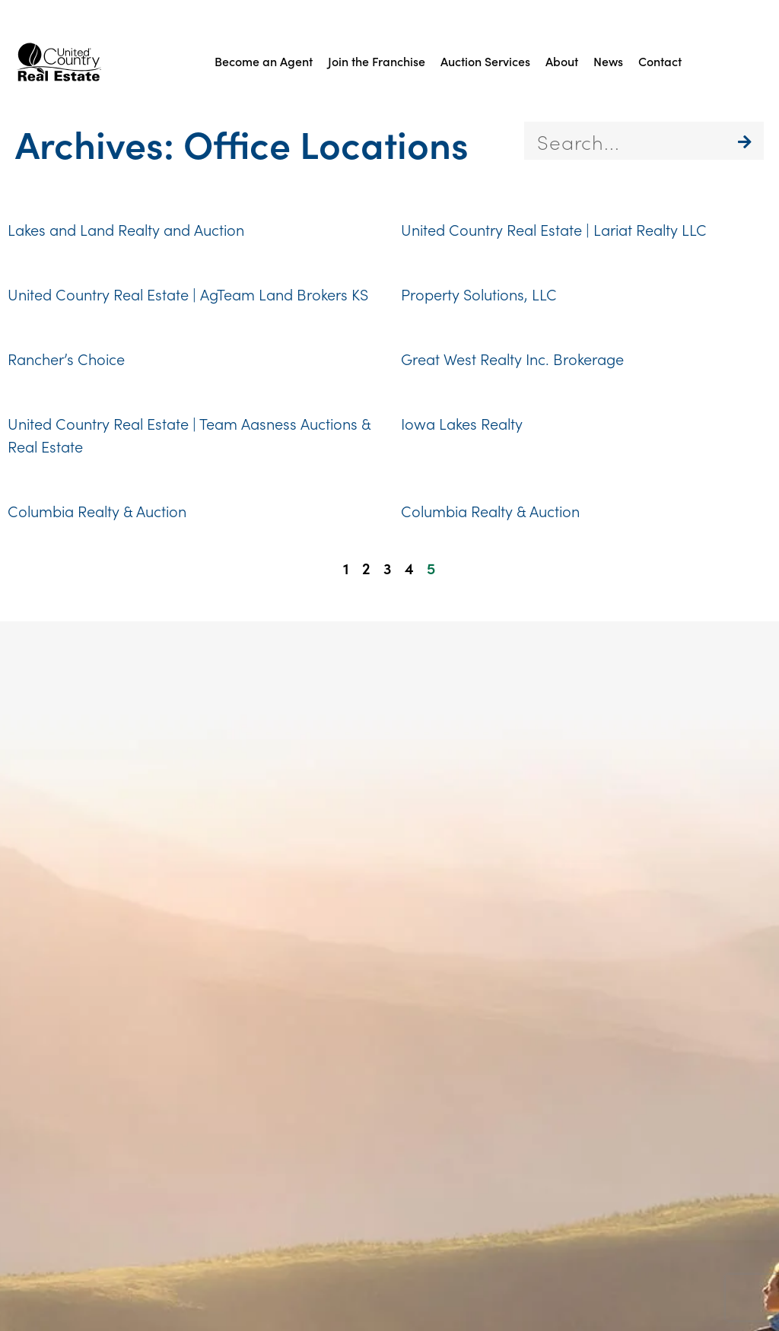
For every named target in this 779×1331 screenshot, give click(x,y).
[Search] (745, 141)
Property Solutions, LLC (479, 293)
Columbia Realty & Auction (97, 510)
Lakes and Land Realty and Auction (126, 229)
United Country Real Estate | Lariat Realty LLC (554, 229)
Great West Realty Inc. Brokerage (512, 358)
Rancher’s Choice (66, 358)
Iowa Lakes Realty (462, 423)
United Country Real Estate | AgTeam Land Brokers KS (188, 293)
